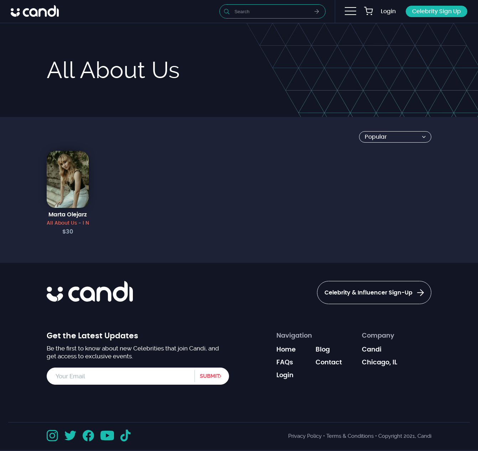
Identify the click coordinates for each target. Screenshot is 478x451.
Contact (329, 363)
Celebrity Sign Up (436, 11)
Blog (323, 351)
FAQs (284, 363)
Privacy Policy (305, 437)
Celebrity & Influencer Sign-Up (366, 293)
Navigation (294, 337)
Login (388, 11)
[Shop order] (395, 137)
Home (286, 351)
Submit (206, 377)
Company (378, 337)
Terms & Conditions (350, 437)
